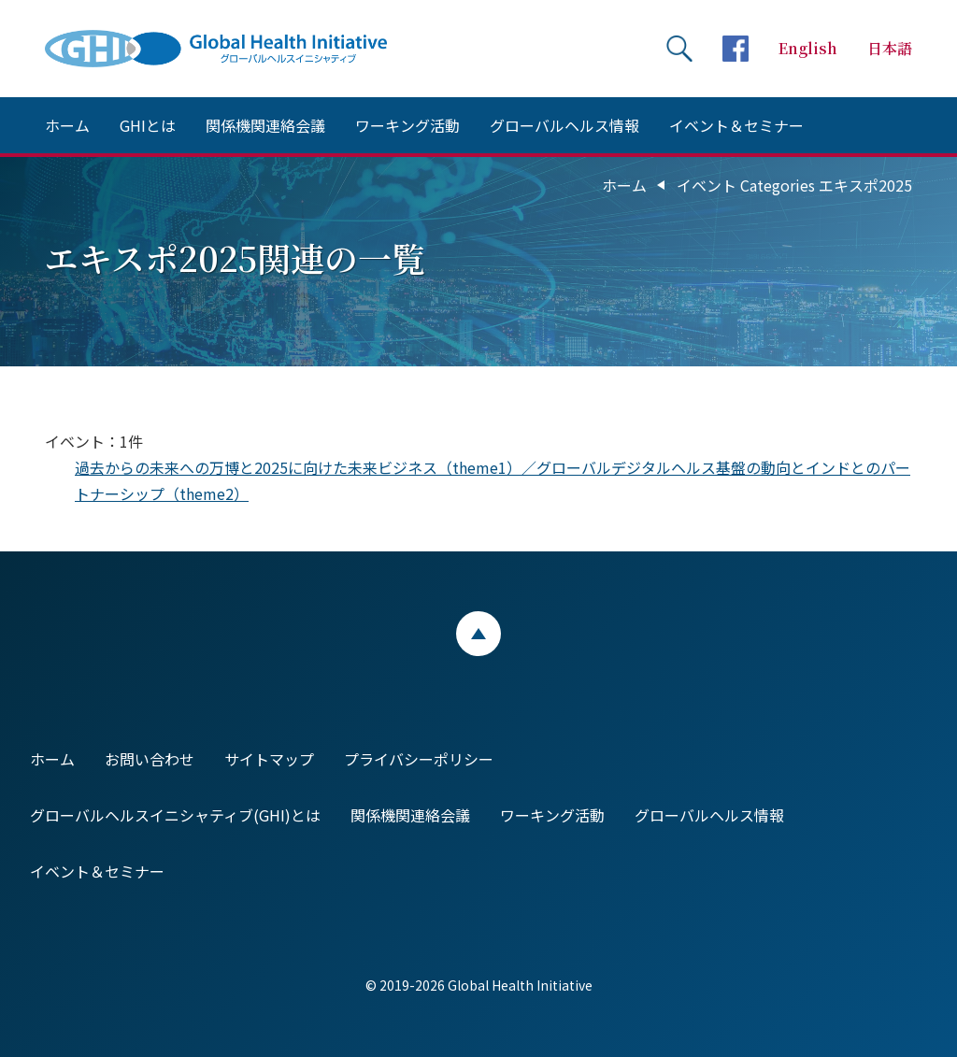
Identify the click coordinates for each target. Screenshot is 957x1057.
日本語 (889, 48)
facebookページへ (735, 49)
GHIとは (148, 125)
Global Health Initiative (232, 48)
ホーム (67, 125)
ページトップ (478, 633)
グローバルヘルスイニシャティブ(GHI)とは (175, 815)
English (807, 48)
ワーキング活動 (407, 125)
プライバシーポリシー (418, 759)
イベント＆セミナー (736, 125)
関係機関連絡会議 (265, 125)
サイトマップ (269, 759)
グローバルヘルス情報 (564, 125)
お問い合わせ (149, 759)
